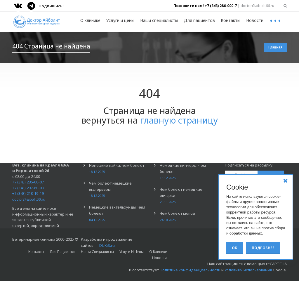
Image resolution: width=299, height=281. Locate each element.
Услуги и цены (120, 20)
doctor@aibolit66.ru (28, 199)
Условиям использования (248, 270)
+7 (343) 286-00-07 (28, 182)
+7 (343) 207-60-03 (28, 187)
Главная (275, 47)
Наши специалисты (159, 20)
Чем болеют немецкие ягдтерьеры (110, 189)
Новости (254, 20)
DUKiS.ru (107, 245)
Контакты (230, 20)
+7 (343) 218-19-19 (28, 193)
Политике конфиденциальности (190, 270)
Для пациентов (199, 20)
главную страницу (179, 120)
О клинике (90, 20)
